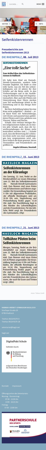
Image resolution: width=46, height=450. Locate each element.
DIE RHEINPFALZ (12, 57)
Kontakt (5, 386)
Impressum (16, 386)
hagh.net (5, 333)
